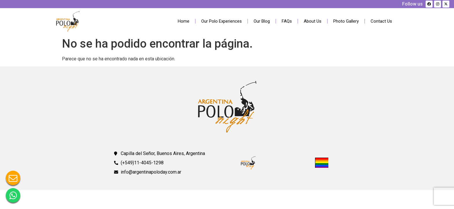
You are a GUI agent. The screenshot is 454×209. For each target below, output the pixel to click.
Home (183, 21)
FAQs (287, 21)
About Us (312, 21)
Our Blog (262, 21)
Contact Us (381, 21)
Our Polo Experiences (221, 21)
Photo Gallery (346, 21)
